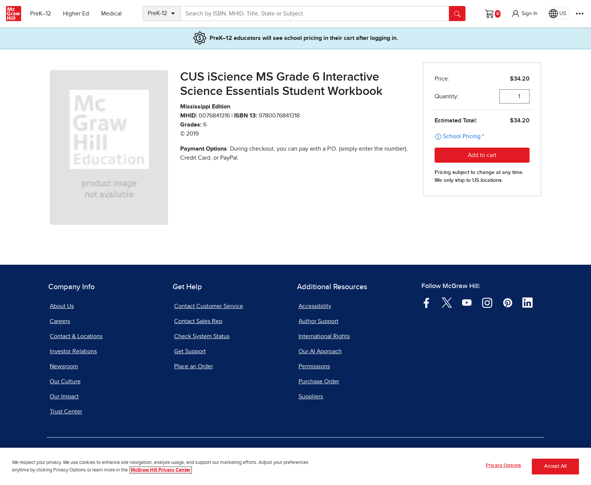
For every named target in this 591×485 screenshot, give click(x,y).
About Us (62, 306)
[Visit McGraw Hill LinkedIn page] (527, 302)
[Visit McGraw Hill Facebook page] (426, 302)
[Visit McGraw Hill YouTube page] (467, 302)
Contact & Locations (76, 336)
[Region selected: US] (557, 14)
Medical (111, 14)
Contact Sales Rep (198, 321)
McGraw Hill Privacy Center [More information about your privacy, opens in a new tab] (161, 470)
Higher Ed (76, 14)
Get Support (190, 351)
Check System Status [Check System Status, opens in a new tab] (202, 336)
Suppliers (311, 396)
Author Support (318, 321)
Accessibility (315, 306)
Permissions (314, 366)
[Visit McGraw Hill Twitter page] (447, 302)
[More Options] (579, 13)
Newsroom (64, 366)
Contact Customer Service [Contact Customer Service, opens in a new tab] (208, 306)
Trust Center (66, 412)
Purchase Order (319, 381)
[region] (295, 466)
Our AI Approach (320, 351)
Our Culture (65, 381)
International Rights (324, 336)
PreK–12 (40, 14)
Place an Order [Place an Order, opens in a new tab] (193, 366)
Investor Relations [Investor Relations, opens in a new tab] (73, 351)
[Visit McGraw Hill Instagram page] (487, 302)
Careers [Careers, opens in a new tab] (60, 321)
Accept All (555, 466)
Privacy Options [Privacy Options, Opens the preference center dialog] (503, 465)
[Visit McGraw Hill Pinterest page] (507, 302)
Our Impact (64, 396)
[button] (524, 13)
